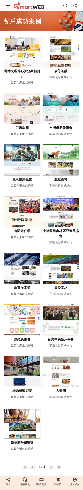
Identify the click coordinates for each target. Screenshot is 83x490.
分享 (8, 481)
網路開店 (41, 481)
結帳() (58, 481)
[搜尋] (65, 5)
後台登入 (75, 481)
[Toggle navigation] (8, 5)
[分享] (75, 5)
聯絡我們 (25, 481)
